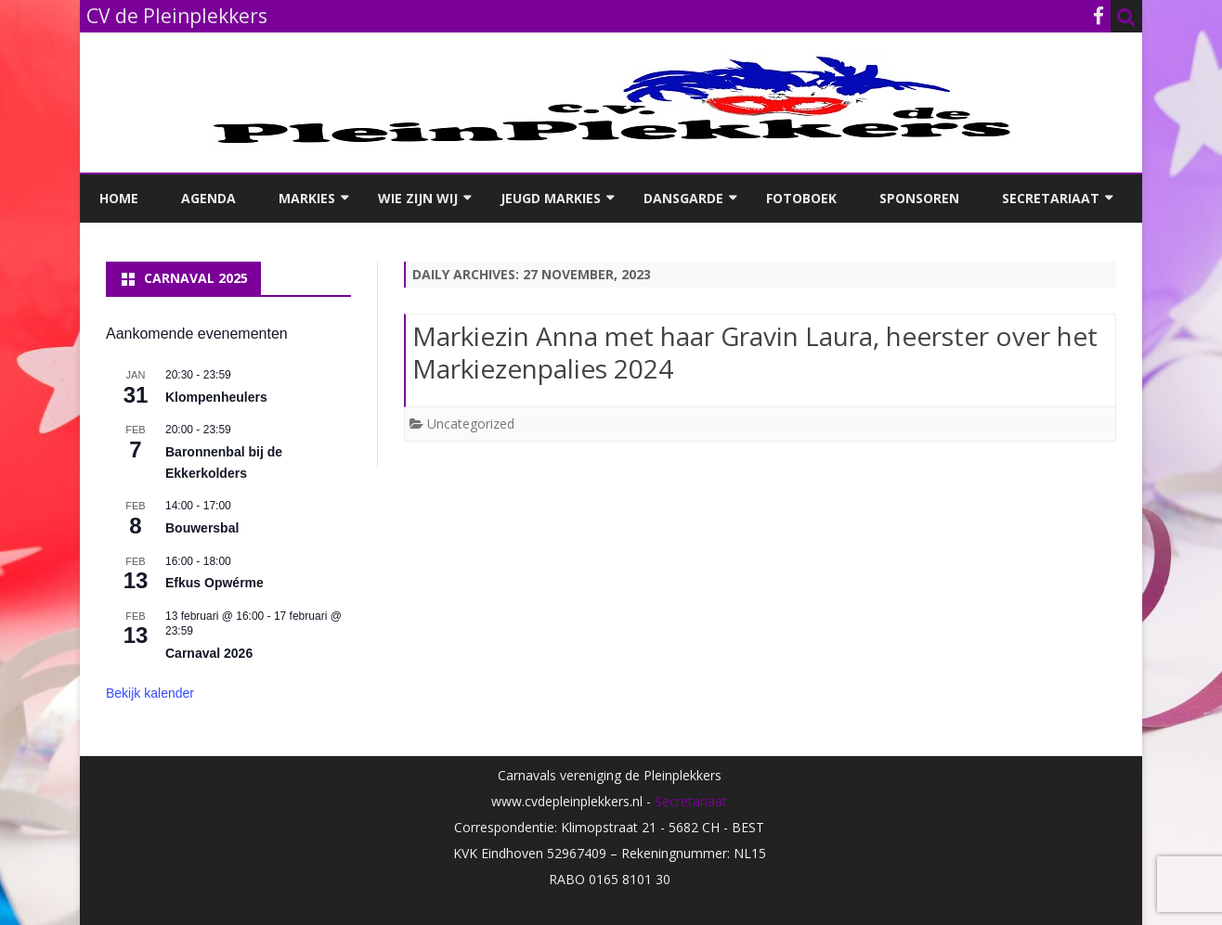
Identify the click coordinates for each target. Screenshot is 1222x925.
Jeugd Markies (550, 198)
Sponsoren (919, 198)
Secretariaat (1050, 198)
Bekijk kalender (150, 693)
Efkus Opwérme (214, 582)
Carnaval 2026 (209, 653)
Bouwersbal (202, 527)
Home (118, 198)
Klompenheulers (216, 397)
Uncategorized (470, 423)
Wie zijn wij (418, 198)
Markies (307, 198)
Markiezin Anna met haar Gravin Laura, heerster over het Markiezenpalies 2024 (755, 352)
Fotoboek (801, 198)
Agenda (208, 198)
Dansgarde (683, 198)
